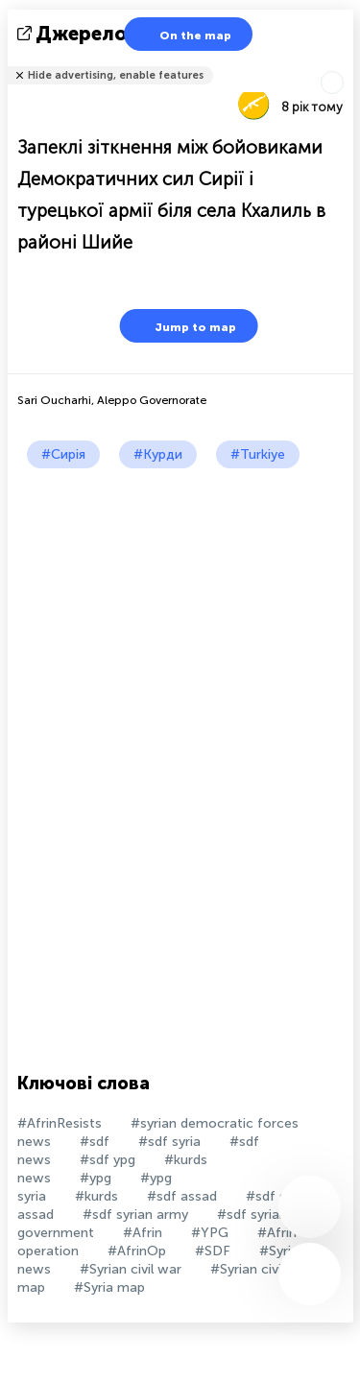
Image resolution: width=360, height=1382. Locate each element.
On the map (183, 34)
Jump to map (183, 326)
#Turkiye (257, 454)
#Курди (157, 454)
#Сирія (63, 454)
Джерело (74, 33)
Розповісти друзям (342, 62)
